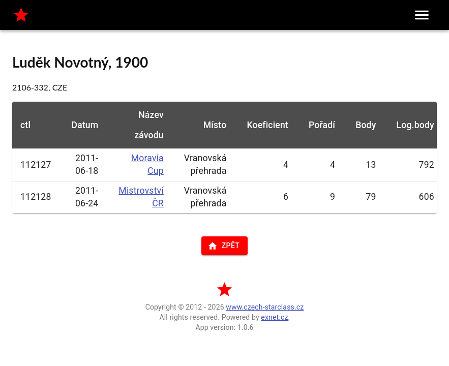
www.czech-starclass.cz (265, 307)
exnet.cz (274, 317)
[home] (21, 15)
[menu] (422, 15)
